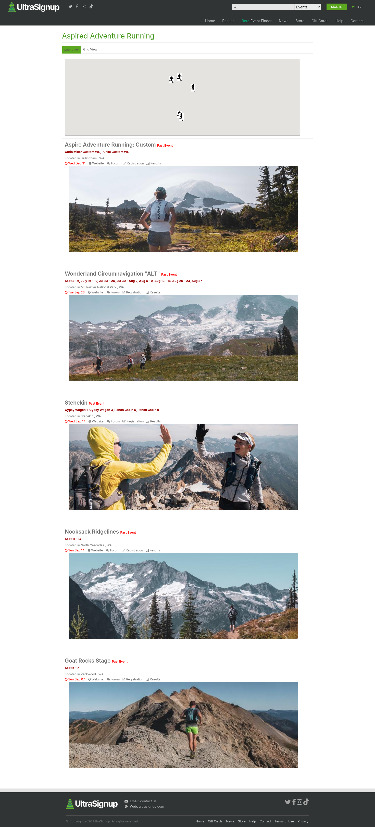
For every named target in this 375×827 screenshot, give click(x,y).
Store (299, 21)
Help (339, 21)
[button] (171, 79)
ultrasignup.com (151, 806)
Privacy (303, 821)
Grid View (90, 49)
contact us (148, 801)
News (283, 21)
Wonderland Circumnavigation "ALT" (121, 273)
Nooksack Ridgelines (100, 531)
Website (98, 163)
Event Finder (257, 21)
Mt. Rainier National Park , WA (102, 287)
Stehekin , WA (91, 416)
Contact (357, 21)
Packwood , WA (92, 674)
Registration (135, 163)
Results (228, 21)
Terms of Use (284, 821)
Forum (115, 163)
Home (210, 21)
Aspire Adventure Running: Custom (119, 144)
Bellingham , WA (92, 158)
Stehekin (84, 402)
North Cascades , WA (96, 545)
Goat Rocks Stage (96, 660)
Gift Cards (319, 21)
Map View (71, 50)
